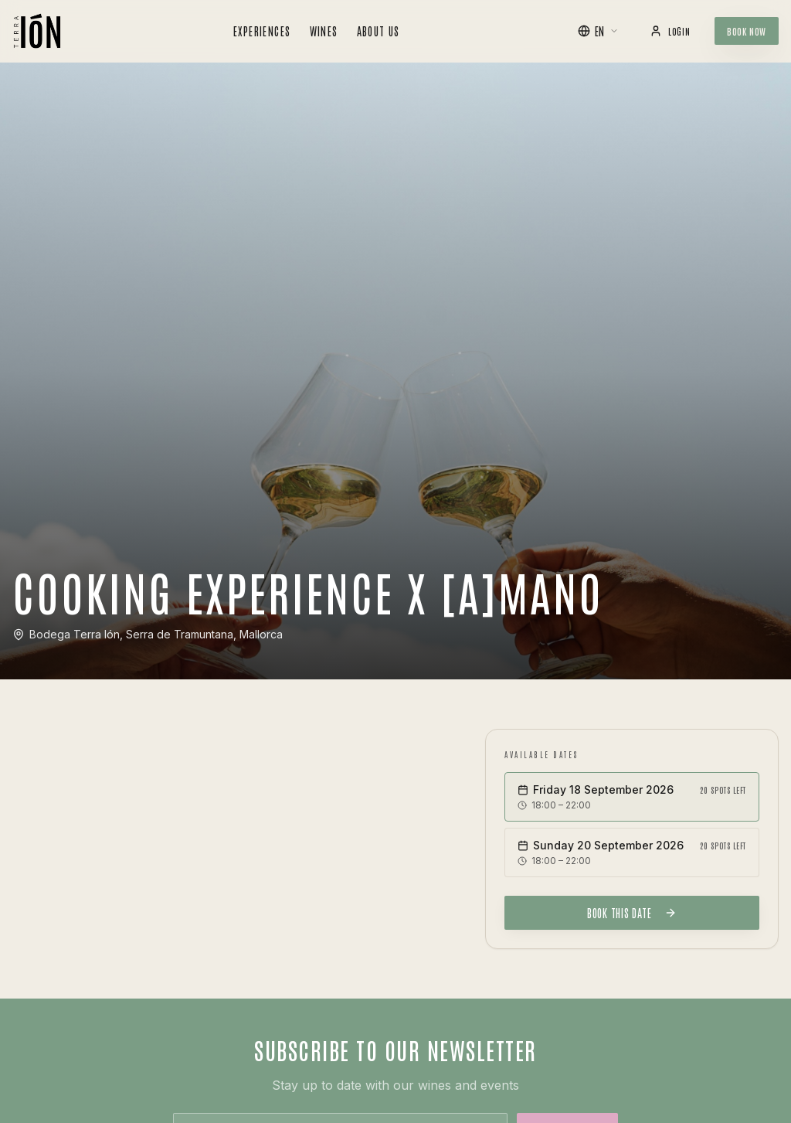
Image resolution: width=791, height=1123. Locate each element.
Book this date (632, 913)
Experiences (261, 31)
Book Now (746, 31)
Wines (324, 31)
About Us (378, 31)
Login (670, 31)
